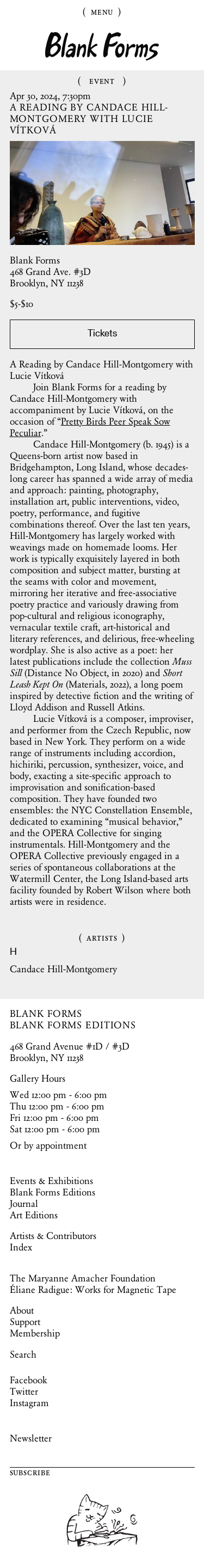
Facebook (28, 1380)
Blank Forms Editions (52, 1192)
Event (102, 80)
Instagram (29, 1402)
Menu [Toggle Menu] (102, 11)
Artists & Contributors (53, 1235)
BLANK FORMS (46, 1013)
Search (23, 1354)
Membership (35, 1333)
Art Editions (34, 1215)
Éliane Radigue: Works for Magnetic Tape (93, 1289)
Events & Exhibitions (51, 1180)
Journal (24, 1203)
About (22, 1310)
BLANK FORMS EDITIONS (73, 1025)
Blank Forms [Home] (102, 46)
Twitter (24, 1391)
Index (21, 1247)
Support (25, 1321)
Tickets (102, 334)
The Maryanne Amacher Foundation (83, 1278)
